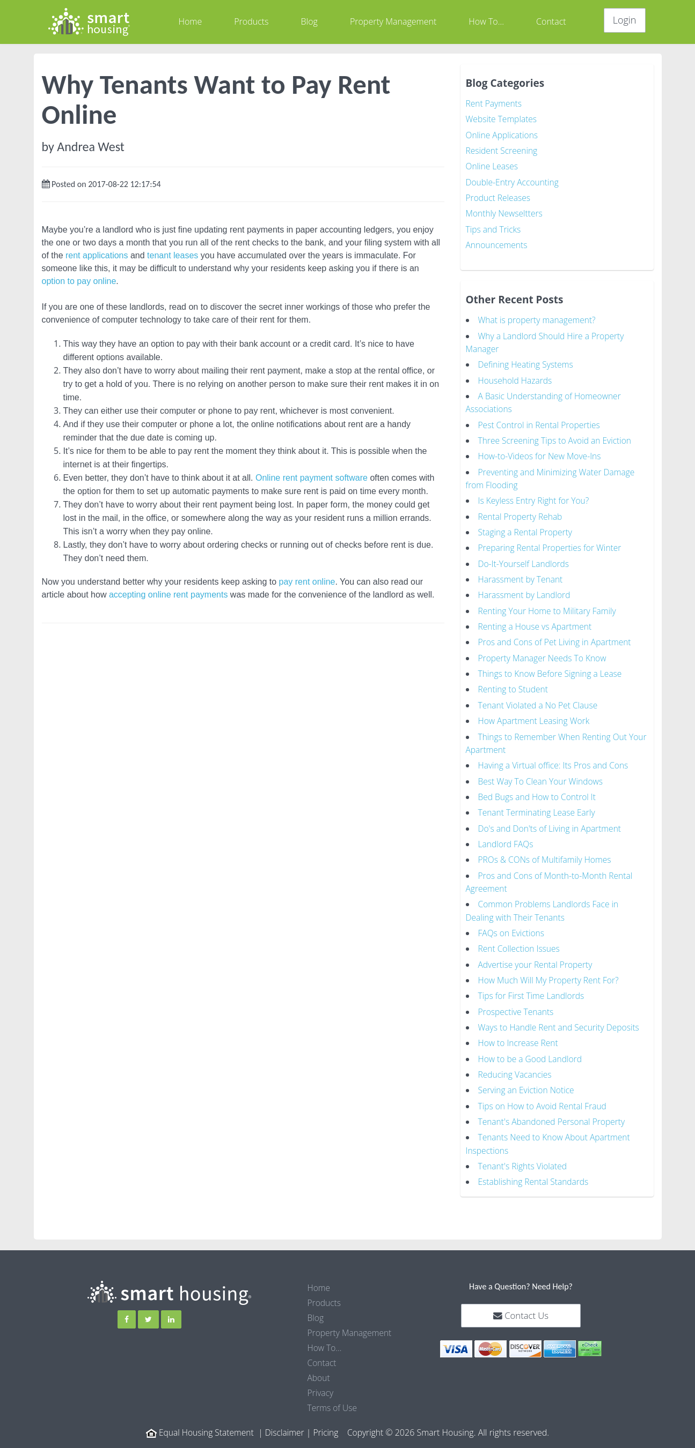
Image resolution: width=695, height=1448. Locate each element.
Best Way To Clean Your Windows (542, 774)
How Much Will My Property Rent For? (550, 970)
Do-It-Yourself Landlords (525, 559)
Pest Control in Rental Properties (541, 422)
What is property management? (538, 318)
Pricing (327, 1420)
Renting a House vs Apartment (536, 621)
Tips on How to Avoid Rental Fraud (544, 1095)
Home (190, 21)
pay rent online (307, 581)
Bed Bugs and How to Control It (538, 789)
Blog (309, 21)
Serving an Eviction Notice (527, 1079)
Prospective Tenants (517, 1001)
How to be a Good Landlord (531, 1048)
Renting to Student (514, 683)
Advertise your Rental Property (537, 955)
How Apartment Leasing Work (535, 714)
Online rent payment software (311, 477)
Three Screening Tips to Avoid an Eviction (557, 437)
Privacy (321, 1380)
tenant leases (172, 255)
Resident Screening (503, 150)
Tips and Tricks (494, 228)
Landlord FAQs (506, 836)
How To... (486, 21)
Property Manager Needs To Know (544, 652)
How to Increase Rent (519, 1033)
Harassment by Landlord (525, 590)
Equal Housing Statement (205, 1420)
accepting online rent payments (168, 594)
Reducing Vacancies (516, 1064)
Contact (551, 21)
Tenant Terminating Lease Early (538, 805)
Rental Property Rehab (521, 512)
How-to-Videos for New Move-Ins (541, 453)
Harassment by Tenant (521, 574)
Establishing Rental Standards (535, 1170)
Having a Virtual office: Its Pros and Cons (555, 758)
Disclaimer (285, 1420)
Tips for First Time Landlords (533, 986)
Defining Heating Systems (527, 362)
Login (625, 19)
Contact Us (521, 1303)
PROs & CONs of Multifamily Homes (546, 851)
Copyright (367, 1420)
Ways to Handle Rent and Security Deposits (561, 1017)
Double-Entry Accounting (513, 181)
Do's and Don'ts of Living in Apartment (551, 820)
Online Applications (503, 134)
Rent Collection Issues (520, 939)
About (319, 1365)
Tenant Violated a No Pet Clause (539, 699)
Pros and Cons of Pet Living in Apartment (556, 637)
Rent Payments (495, 103)
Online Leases (493, 165)
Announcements (497, 243)
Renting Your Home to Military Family (549, 605)
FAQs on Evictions (512, 924)
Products (251, 21)
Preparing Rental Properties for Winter (552, 543)
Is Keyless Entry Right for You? (535, 497)
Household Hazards (516, 378)
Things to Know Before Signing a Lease (552, 668)
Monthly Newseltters (505, 212)
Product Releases (499, 197)
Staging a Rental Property (526, 528)
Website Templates (502, 119)
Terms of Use (333, 1395)
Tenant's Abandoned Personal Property (554, 1110)
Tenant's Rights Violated (523, 1154)
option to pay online (79, 281)
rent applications (96, 255)
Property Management (393, 21)
